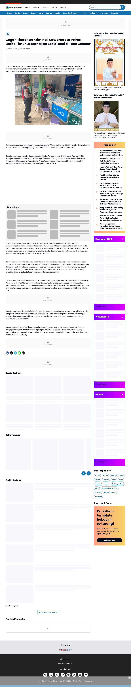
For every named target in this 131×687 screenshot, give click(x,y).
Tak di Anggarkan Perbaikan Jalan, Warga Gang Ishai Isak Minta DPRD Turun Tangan (111, 226)
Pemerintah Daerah (70, 13)
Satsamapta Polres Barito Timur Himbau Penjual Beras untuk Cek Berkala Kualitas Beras (111, 218)
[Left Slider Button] (83, 473)
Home (27, 7)
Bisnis (46, 7)
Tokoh (84, 13)
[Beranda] (8, 34)
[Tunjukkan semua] (122, 239)
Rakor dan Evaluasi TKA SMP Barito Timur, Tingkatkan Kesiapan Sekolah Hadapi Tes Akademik (110, 161)
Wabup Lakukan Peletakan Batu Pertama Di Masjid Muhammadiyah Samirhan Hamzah (111, 153)
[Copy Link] (23, 353)
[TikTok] (74, 675)
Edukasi (92, 13)
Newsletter (115, 13)
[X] (11, 353)
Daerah (49, 13)
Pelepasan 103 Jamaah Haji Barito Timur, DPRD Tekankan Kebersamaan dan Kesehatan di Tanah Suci (111, 210)
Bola (54, 7)
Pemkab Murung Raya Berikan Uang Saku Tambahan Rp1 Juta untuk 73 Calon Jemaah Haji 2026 (111, 185)
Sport (63, 7)
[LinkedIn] (80, 675)
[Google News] (68, 675)
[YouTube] (63, 675)
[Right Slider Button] (88, 473)
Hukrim (57, 13)
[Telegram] (15, 353)
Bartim (17, 13)
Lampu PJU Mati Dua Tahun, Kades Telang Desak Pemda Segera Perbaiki (112, 169)
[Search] (105, 7)
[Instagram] (57, 675)
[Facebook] (7, 353)
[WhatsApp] (19, 353)
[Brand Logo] (65, 649)
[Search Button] (123, 7)
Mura (41, 13)
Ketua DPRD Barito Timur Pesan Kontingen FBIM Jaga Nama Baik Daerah (111, 193)
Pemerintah (103, 13)
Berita (36, 7)
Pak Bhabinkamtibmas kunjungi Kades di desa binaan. (109, 177)
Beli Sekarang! (109, 540)
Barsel (25, 13)
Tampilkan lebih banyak (48, 612)
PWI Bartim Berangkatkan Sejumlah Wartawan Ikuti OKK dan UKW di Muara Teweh (111, 201)
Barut (33, 13)
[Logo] (65, 659)
